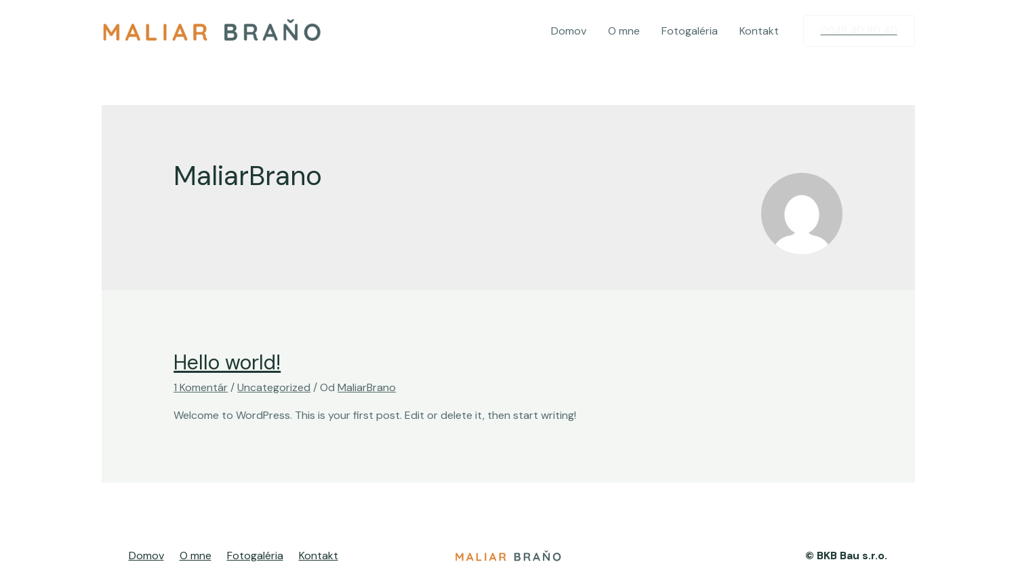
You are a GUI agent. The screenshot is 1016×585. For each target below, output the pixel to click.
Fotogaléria (690, 31)
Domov (568, 31)
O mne (624, 31)
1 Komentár (201, 387)
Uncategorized (273, 387)
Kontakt (759, 31)
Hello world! (227, 362)
